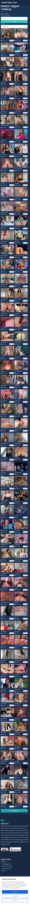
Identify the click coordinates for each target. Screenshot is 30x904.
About (4, 862)
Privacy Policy (6, 868)
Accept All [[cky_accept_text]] (15, 891)
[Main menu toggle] (26, 3)
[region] (15, 890)
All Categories (6, 864)
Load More (14, 810)
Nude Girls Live (9, 2)
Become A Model (7, 866)
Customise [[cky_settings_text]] (15, 896)
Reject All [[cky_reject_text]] (15, 900)
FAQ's (4, 871)
